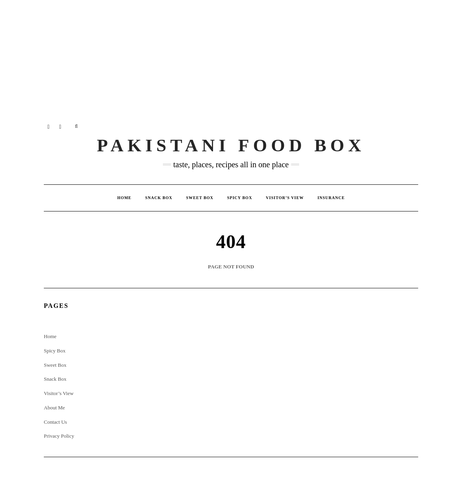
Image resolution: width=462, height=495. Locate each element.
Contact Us (55, 422)
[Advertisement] (231, 56)
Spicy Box (239, 198)
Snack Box (158, 198)
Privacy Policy (59, 436)
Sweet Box (199, 198)
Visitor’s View (285, 198)
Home (124, 198)
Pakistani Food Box (231, 145)
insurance (331, 198)
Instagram (49, 126)
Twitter (61, 126)
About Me (54, 408)
